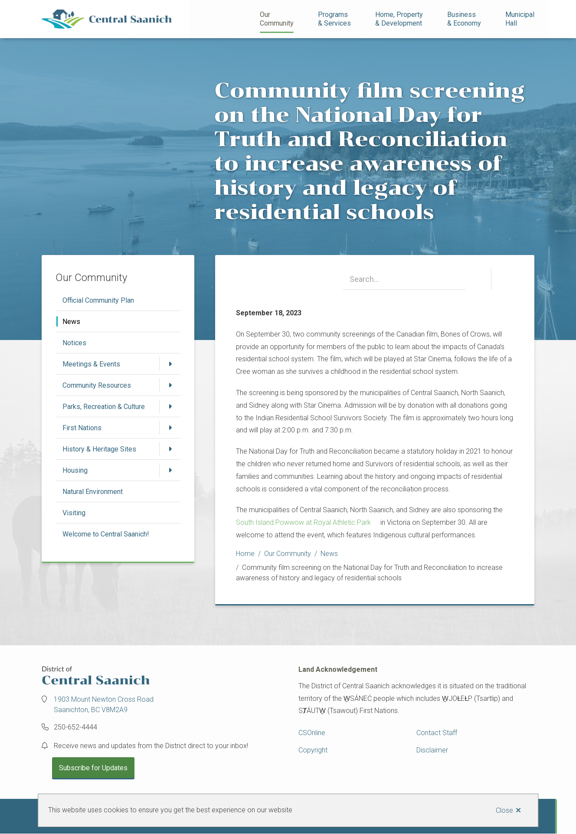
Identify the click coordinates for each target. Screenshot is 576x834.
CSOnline (311, 733)
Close (504, 810)
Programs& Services (334, 18)
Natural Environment (92, 491)
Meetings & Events (91, 364)
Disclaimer (432, 750)
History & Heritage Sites (99, 449)
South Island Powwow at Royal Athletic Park (303, 522)
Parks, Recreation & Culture (103, 406)
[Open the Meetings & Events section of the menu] (170, 364)
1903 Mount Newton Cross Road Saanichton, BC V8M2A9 (104, 704)
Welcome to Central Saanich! (105, 534)
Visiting (73, 513)
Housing (75, 470)
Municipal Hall (520, 18)
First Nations (81, 428)
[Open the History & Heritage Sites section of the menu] (170, 449)
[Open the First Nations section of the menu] (170, 427)
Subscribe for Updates (93, 768)
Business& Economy (464, 18)
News (71, 321)
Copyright (312, 750)
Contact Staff (436, 733)
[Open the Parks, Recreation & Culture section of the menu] (170, 406)
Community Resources (96, 385)
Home (245, 553)
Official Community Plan (98, 300)
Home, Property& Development (399, 18)
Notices (74, 343)
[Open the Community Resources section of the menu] (170, 385)
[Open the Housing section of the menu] (170, 470)
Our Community (277, 18)
